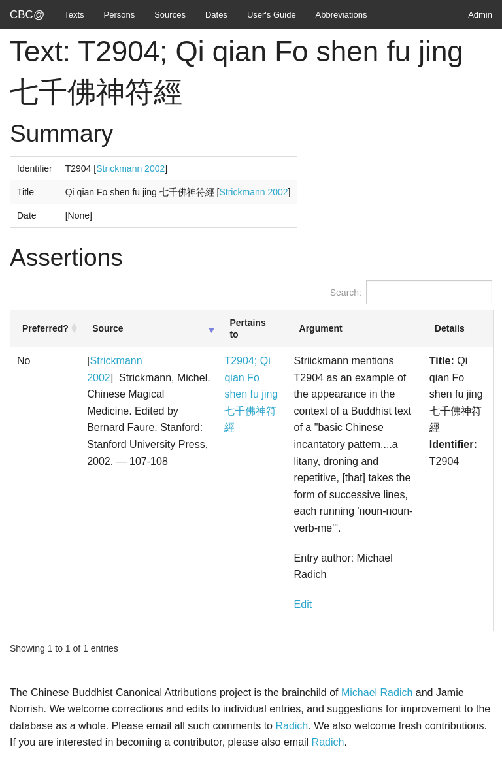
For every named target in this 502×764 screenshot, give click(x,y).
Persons (119, 15)
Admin (480, 15)
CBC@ (27, 14)
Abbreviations (341, 15)
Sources (170, 15)
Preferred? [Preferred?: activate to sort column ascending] (45, 328)
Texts (74, 15)
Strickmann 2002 (130, 168)
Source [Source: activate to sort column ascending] (107, 328)
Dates (216, 15)
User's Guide (271, 15)
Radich (291, 725)
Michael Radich (376, 692)
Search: (411, 292)
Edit (303, 604)
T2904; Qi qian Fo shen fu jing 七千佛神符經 (251, 394)
